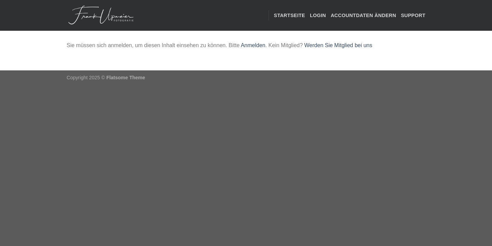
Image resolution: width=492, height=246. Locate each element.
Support (413, 15)
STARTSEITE (289, 15)
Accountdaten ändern (363, 15)
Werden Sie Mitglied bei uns (338, 45)
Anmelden (253, 45)
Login (318, 15)
